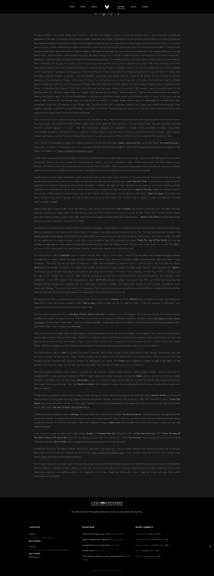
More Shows (34, 557)
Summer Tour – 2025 (159, 540)
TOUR (72, 7)
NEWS (94, 7)
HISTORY (121, 7)
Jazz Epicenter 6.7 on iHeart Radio (96, 545)
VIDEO (145, 7)
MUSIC (133, 7)
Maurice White (155, 534)
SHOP (83, 7)
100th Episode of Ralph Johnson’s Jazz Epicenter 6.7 (103, 556)
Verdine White (88, 551)
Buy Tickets (34, 541)
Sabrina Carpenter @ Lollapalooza (96, 540)
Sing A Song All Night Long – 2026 (96, 534)
